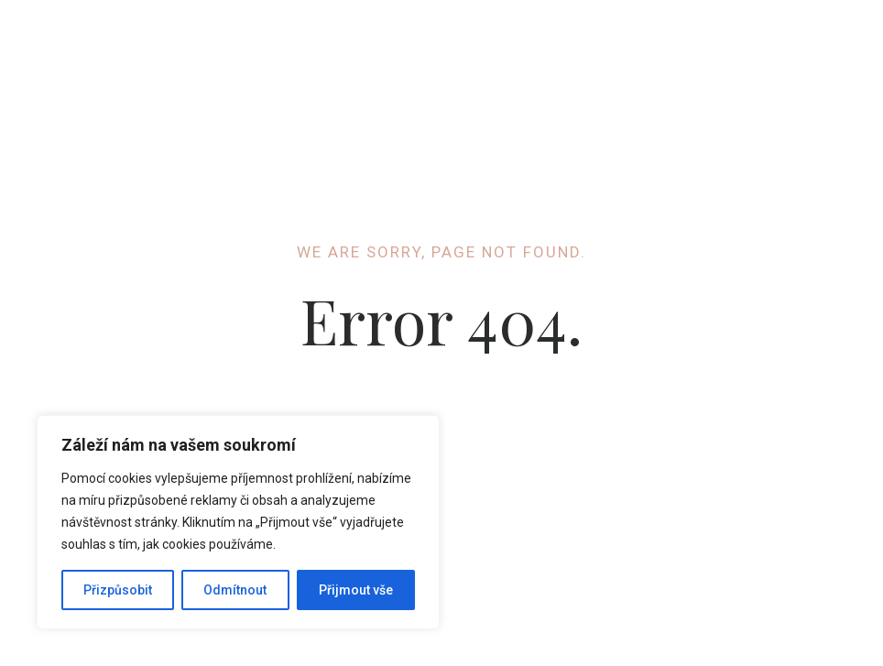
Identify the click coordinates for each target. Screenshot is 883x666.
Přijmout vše (356, 590)
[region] (238, 522)
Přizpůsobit (117, 590)
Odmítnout (235, 590)
